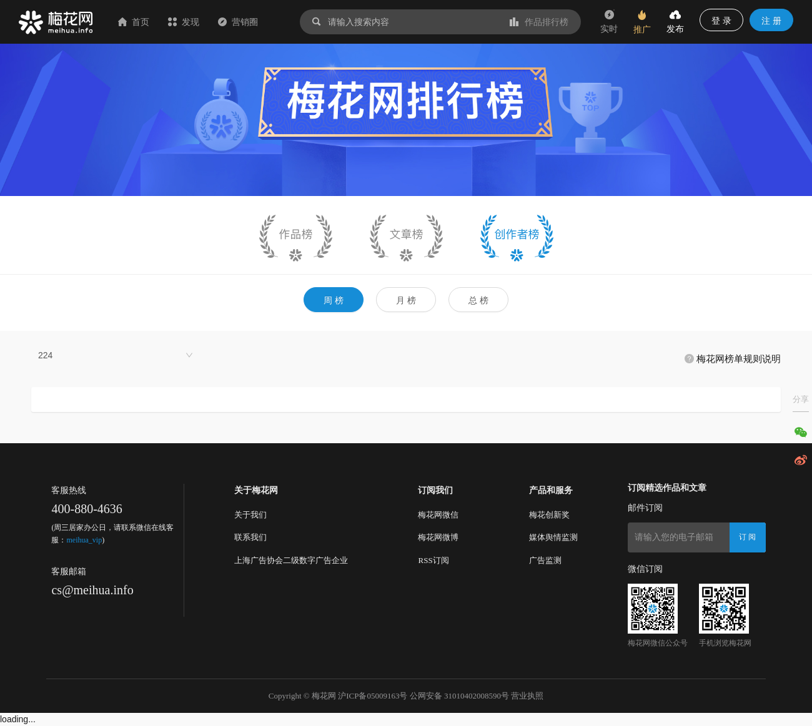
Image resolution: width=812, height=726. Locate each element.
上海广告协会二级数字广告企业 (291, 560)
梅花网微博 (438, 537)
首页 (133, 22)
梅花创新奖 (549, 514)
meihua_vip (84, 540)
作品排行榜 (539, 22)
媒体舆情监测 (553, 537)
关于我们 (250, 514)
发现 (183, 22)
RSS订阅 (433, 560)
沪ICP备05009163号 (372, 695)
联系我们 (250, 537)
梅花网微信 (438, 514)
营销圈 (238, 22)
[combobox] (115, 355)
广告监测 (545, 560)
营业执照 (527, 695)
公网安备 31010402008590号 (459, 695)
